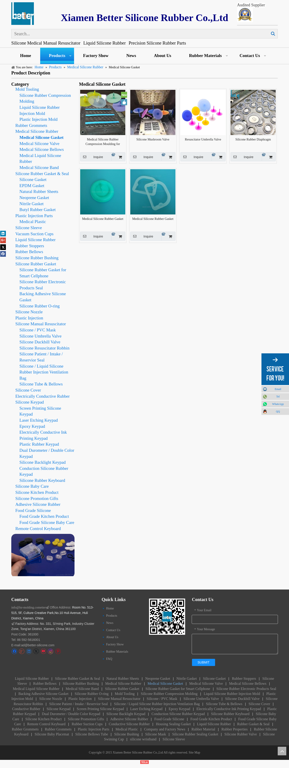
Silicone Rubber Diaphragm (253, 139)
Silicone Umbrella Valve (40, 336)
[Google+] (21, 651)
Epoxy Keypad (32, 426)
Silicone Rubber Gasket (35, 264)
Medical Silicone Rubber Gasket (102, 219)
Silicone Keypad (29, 402)
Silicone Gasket (33, 179)
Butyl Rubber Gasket (37, 209)
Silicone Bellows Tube (91, 734)
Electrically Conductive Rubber (42, 396)
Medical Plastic (32, 221)
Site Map (194, 752)
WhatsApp (278, 404)
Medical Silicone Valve (39, 143)
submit (204, 662)
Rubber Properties (234, 729)
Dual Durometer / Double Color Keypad (71, 714)
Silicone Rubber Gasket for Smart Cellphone (177, 689)
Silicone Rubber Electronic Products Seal (246, 689)
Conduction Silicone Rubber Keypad (178, 714)
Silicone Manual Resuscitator (40, 323)
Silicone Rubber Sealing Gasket (195, 734)
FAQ (109, 659)
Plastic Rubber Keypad (39, 444)
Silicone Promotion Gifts (36, 498)
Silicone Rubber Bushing (36, 257)
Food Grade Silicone (33, 510)
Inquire (91, 156)
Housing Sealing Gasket (173, 724)
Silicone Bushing (126, 734)
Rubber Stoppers (29, 245)
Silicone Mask (155, 734)
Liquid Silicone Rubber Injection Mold (232, 694)
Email (278, 389)
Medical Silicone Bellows (41, 149)
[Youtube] (43, 651)
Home (25, 55)
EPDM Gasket (31, 185)
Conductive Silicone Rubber (129, 724)
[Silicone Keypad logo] (22, 13)
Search (272, 33)
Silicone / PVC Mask (37, 330)
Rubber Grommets (31, 125)
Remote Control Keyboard (38, 528)
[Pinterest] (58, 651)
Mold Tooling (27, 89)
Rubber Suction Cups (87, 724)
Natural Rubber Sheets (38, 191)
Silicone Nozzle (29, 311)
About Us (162, 55)
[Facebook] (14, 651)
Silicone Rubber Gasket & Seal (42, 173)
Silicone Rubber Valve (240, 734)
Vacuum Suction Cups (34, 233)
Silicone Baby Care (32, 486)
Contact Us (250, 55)
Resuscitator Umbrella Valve (203, 139)
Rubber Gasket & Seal (253, 724)
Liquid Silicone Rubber (35, 239)
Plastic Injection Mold (38, 119)
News (131, 55)
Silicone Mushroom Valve (152, 139)
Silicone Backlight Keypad (42, 462)
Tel (278, 396)
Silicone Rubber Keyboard (42, 480)
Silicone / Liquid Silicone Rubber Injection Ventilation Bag (43, 372)
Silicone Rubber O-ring (39, 306)
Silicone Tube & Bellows (41, 384)
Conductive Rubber (26, 709)
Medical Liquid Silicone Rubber (36, 689)
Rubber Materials (205, 55)
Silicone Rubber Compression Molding (169, 694)
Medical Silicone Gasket (41, 137)
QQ (278, 411)
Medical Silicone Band (39, 167)
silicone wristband (143, 739)
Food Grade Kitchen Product (44, 516)
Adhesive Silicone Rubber (37, 504)
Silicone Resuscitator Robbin (44, 348)
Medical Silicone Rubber (36, 131)
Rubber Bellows (29, 251)
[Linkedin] (29, 651)
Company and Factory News (164, 729)
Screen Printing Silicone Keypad (100, 709)
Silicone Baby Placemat (52, 734)
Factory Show (95, 55)
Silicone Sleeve (28, 227)
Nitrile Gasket (31, 203)
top (282, 751)
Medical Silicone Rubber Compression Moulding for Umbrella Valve (103, 142)
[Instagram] (51, 651)
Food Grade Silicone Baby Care (46, 522)
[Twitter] (36, 651)
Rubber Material (203, 729)
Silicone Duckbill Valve (39, 342)
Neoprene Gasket (34, 197)
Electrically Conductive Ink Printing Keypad (228, 709)
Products (57, 55)
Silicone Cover (28, 390)
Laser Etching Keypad (38, 420)
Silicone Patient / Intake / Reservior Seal (78, 704)
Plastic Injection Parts (34, 215)
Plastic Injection (29, 318)
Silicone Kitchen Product (36, 492)
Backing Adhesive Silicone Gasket (43, 694)
